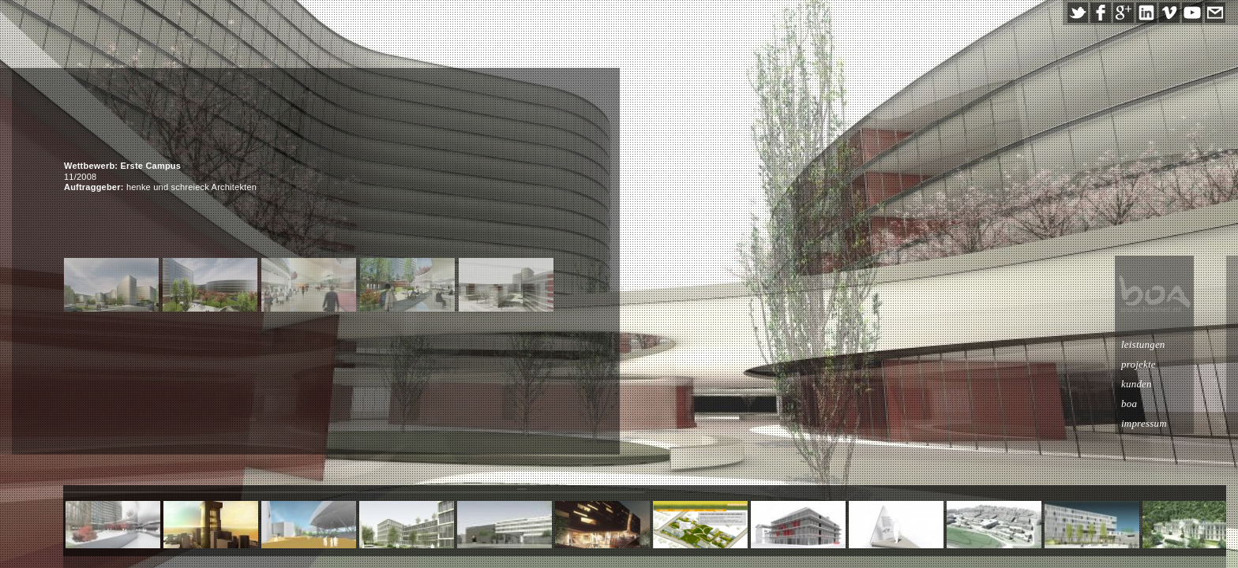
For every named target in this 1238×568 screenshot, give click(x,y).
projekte (1171, 364)
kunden (1169, 384)
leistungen (1176, 344)
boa (1161, 403)
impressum (1176, 423)
